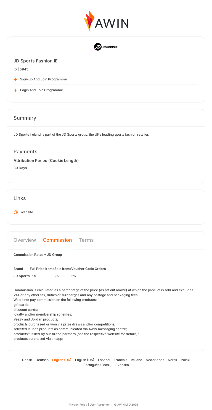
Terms (86, 240)
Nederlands (155, 360)
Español (104, 360)
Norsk (172, 360)
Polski (185, 360)
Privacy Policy (78, 404)
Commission (57, 240)
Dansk (27, 360)
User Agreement (101, 404)
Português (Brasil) (97, 365)
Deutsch (42, 360)
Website (23, 212)
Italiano (136, 360)
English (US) (84, 360)
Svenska (122, 365)
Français (120, 360)
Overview (25, 240)
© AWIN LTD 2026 (126, 404)
